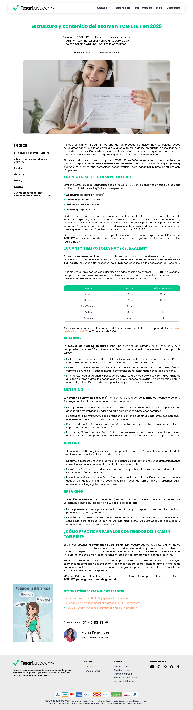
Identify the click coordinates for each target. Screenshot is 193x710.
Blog (159, 8)
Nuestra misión (122, 670)
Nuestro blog (121, 666)
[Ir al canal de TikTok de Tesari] (178, 667)
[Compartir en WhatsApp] (90, 622)
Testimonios (143, 8)
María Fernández (95, 632)
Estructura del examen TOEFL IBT (31, 152)
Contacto (173, 8)
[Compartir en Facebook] (101, 622)
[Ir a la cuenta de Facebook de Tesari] (171, 667)
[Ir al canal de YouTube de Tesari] (152, 667)
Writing (18, 180)
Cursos (104, 8)
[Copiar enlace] (107, 622)
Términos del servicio (125, 681)
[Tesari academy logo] (33, 8)
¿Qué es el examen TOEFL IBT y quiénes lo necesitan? (97, 598)
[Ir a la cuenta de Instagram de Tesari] (159, 667)
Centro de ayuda (123, 673)
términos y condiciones (126, 703)
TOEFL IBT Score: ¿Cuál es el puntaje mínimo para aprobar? (101, 607)
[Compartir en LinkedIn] (96, 622)
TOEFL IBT (90, 666)
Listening (19, 174)
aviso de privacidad (104, 703)
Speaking (19, 186)
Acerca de (123, 8)
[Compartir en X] (85, 622)
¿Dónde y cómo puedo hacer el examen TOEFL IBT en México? (103, 603)
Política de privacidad (125, 677)
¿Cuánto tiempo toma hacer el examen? (31, 160)
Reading (18, 168)
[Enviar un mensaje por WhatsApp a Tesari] (165, 667)
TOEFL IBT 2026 (92, 670)
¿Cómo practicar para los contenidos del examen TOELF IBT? (32, 194)
